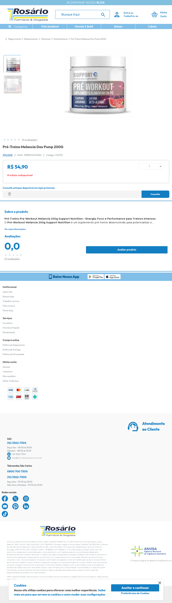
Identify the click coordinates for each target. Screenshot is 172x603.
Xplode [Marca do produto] (7, 155)
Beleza (118, 26)
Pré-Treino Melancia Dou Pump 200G (88, 39)
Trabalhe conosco (11, 301)
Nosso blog (8, 310)
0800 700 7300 (17, 471)
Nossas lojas (8, 296)
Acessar (6, 367)
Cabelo (152, 26)
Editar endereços (11, 380)
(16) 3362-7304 (16, 443)
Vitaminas (46, 39)
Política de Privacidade (13, 354)
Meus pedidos (9, 376)
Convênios (7, 323)
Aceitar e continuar (135, 588)
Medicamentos (31, 39)
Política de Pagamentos (14, 345)
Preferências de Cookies (135, 593)
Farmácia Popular (11, 327)
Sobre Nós (7, 292)
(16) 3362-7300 (17, 477)
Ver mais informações (15, 229)
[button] (12, 64)
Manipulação (9, 332)
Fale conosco (9, 305)
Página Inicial (14, 39)
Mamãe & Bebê (84, 26)
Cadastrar (7, 371)
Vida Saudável (50, 26)
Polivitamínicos (61, 39)
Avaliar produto (126, 249)
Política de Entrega (11, 349)
